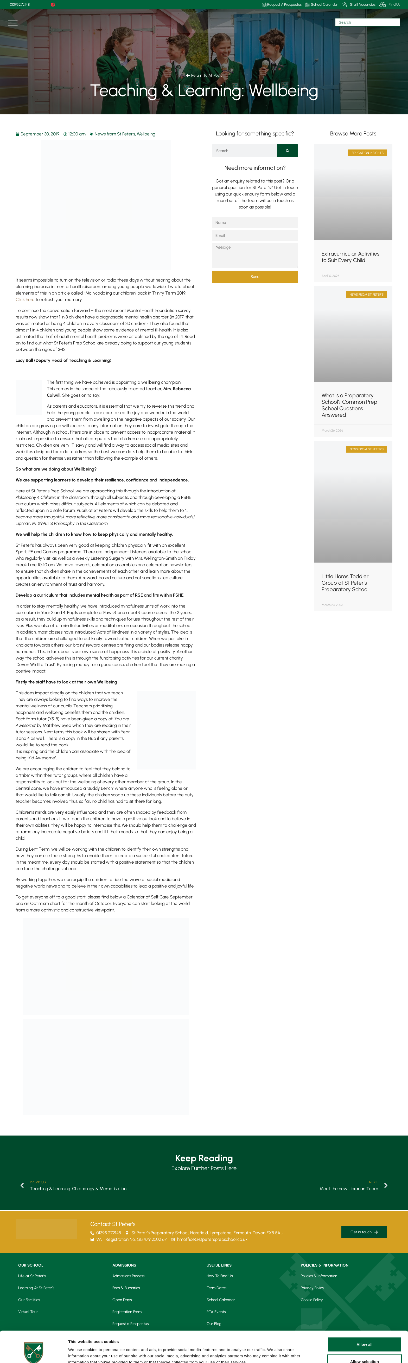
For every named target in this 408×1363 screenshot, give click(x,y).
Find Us (389, 4)
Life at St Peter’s (32, 1276)
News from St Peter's (115, 133)
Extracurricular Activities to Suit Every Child (350, 256)
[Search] (287, 150)
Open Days (122, 1299)
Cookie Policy (312, 1299)
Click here (25, 299)
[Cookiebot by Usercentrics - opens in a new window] (33, 1353)
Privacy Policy (312, 1288)
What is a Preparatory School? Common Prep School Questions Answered (349, 405)
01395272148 (20, 4)
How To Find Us (220, 1276)
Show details (273, 1349)
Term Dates (216, 1288)
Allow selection (364, 1332)
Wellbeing (146, 133)
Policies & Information (319, 1276)
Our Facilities (29, 1299)
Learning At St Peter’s (36, 1288)
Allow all (364, 1315)
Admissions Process (128, 1276)
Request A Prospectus (282, 4)
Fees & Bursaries (126, 1288)
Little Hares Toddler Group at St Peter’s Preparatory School (345, 582)
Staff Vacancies (358, 4)
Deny (364, 1349)
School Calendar (321, 4)
